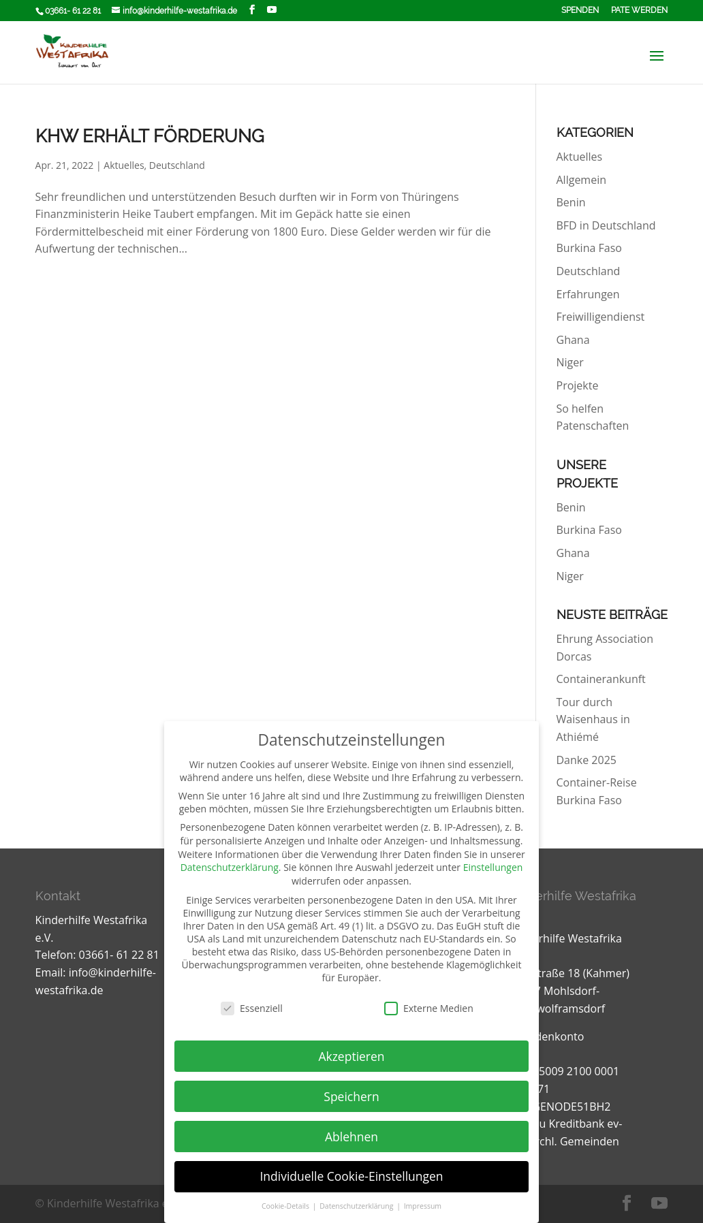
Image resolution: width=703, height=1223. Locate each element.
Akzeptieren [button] (351, 1056)
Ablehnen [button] (351, 1136)
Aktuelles (124, 165)
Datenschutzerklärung (230, 867)
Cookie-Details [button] (286, 1206)
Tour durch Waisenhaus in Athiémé (593, 719)
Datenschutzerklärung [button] (357, 1206)
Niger (570, 362)
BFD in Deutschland (606, 225)
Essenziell (252, 1008)
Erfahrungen (588, 294)
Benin (571, 202)
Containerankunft (601, 678)
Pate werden (639, 10)
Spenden (580, 10)
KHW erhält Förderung (149, 136)
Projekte (578, 385)
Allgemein (582, 179)
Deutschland (177, 165)
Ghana (573, 339)
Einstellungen (493, 867)
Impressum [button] (422, 1206)
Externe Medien (428, 1008)
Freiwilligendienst (601, 316)
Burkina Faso (589, 247)
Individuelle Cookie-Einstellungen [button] (351, 1176)
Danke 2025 (586, 759)
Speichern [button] (351, 1096)
